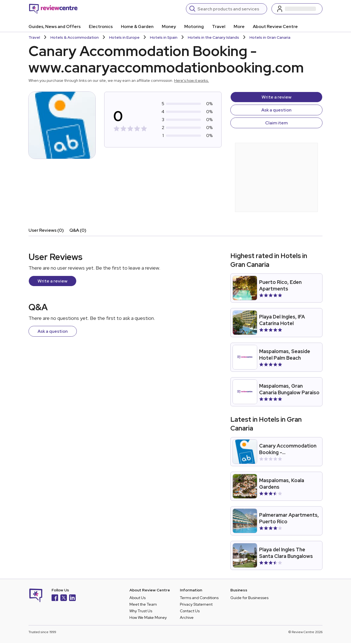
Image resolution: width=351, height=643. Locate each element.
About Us (137, 597)
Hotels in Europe (124, 37)
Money (169, 26)
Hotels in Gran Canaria (270, 37)
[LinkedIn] (72, 598)
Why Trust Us (140, 610)
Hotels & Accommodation (74, 37)
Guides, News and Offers (55, 26)
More (239, 26)
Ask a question (276, 110)
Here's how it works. (191, 80)
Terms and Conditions (199, 597)
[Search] (230, 9)
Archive (187, 617)
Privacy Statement (196, 604)
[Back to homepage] (53, 8)
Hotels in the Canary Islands (213, 37)
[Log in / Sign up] (296, 8)
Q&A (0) (77, 230)
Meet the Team (143, 604)
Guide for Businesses (249, 597)
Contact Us (190, 610)
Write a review (276, 97)
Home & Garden (137, 26)
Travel (218, 26)
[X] (63, 598)
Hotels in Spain (163, 37)
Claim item (276, 123)
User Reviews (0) (46, 230)
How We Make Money (148, 617)
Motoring (194, 26)
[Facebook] (55, 598)
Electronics (101, 26)
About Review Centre (275, 26)
